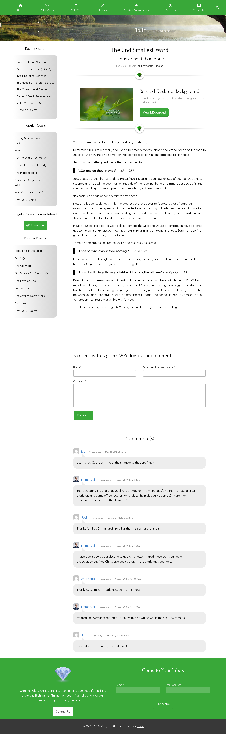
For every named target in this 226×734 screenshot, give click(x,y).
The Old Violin (23, 265)
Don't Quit (21, 258)
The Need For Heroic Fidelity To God (36, 82)
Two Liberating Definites (31, 75)
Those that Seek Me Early (30, 165)
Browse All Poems (26, 311)
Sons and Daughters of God (29, 182)
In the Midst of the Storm (32, 103)
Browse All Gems (25, 199)
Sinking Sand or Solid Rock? (28, 140)
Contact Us (63, 711)
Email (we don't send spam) (159, 367)
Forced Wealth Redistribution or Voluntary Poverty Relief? (36, 96)
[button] (217, 7)
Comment (79, 381)
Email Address (174, 684)
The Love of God (25, 280)
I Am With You (23, 288)
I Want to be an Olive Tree (32, 62)
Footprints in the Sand (28, 250)
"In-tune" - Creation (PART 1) (34, 69)
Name (77, 367)
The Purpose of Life (27, 172)
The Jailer (21, 303)
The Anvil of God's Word (30, 295)
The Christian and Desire (32, 89)
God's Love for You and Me (31, 273)
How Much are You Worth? (31, 157)
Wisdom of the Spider (28, 150)
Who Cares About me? (29, 192)
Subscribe (163, 704)
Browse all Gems (27, 110)
